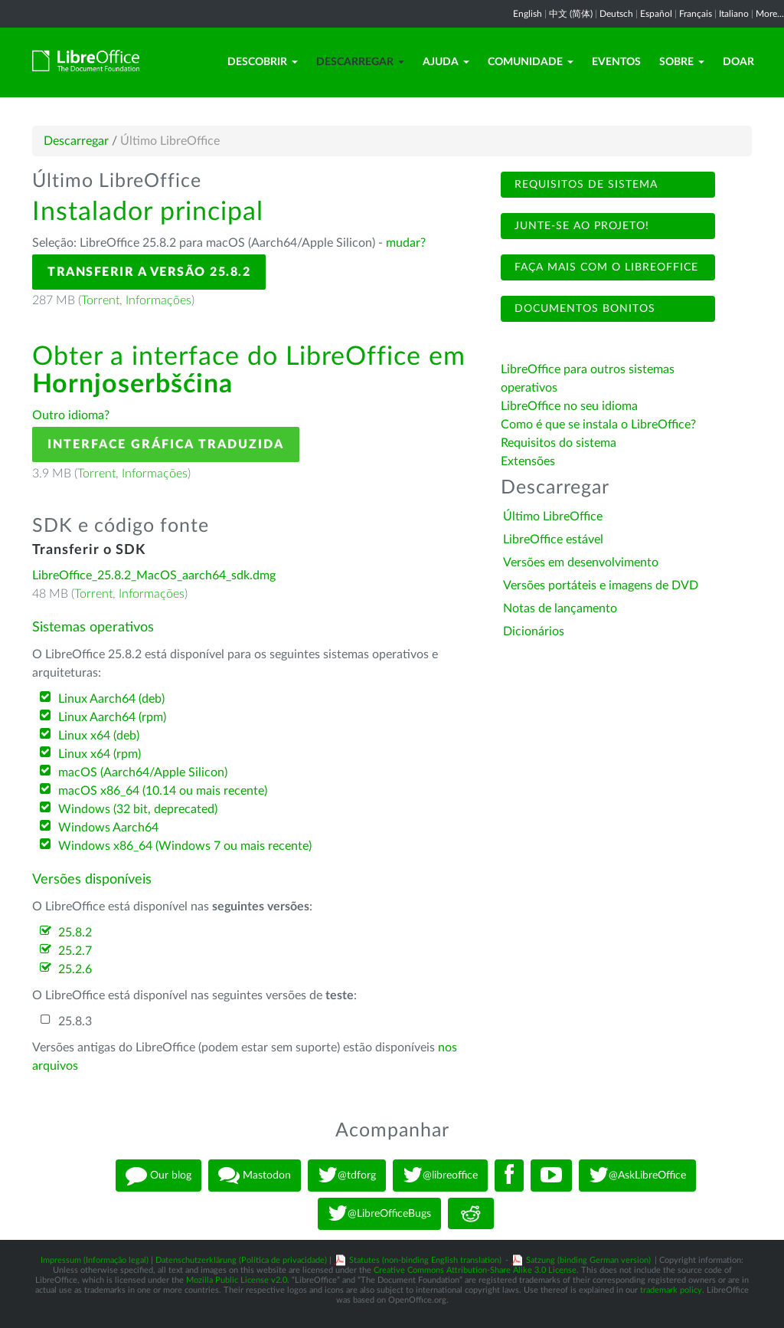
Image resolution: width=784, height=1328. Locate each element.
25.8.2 (75, 932)
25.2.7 (75, 951)
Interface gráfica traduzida (165, 444)
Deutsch (616, 13)
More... (770, 13)
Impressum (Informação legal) (95, 1260)
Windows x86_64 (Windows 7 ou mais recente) (185, 846)
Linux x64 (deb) (98, 736)
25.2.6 (75, 969)
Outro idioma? (70, 415)
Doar (738, 62)
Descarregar (360, 62)
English (527, 13)
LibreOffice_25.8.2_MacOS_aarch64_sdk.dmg (154, 575)
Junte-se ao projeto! (580, 226)
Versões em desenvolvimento (580, 562)
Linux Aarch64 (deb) (111, 699)
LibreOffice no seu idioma (569, 406)
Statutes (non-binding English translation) (425, 1260)
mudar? (406, 243)
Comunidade (530, 62)
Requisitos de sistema (584, 184)
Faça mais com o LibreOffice (604, 267)
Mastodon (254, 1175)
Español (656, 13)
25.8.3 (75, 1021)
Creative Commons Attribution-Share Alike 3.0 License (475, 1270)
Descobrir (262, 62)
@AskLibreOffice (637, 1175)
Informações (158, 300)
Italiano (734, 13)
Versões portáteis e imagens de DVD (600, 585)
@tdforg (347, 1175)
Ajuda (446, 62)
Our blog (158, 1175)
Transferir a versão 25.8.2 (148, 272)
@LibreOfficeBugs (379, 1214)
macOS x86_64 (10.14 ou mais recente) (162, 791)
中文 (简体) (571, 13)
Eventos (616, 62)
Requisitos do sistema (560, 443)
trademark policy (671, 1290)
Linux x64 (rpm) (99, 754)
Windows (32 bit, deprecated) (137, 809)
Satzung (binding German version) (588, 1260)
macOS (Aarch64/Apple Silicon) (142, 772)
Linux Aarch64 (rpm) (112, 717)
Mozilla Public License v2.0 (236, 1280)
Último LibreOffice (553, 516)
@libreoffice (440, 1175)
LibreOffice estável (553, 539)
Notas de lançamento (560, 608)
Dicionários (533, 631)
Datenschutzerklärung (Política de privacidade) (241, 1260)
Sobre (681, 62)
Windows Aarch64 (108, 827)
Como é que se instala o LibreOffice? (598, 424)
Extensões (528, 461)
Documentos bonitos (583, 308)
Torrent (100, 300)
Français (695, 13)
